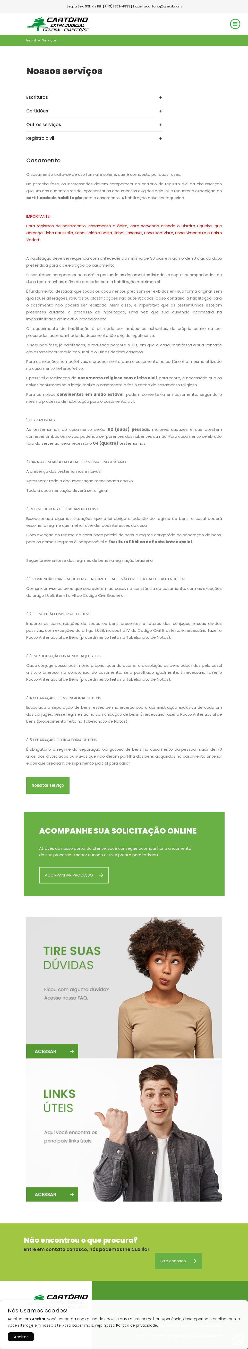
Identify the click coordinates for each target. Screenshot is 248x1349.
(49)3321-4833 (117, 6)
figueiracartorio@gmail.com (157, 6)
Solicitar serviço (48, 785)
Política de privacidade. (137, 1325)
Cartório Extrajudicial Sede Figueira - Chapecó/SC (57, 24)
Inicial (31, 40)
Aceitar (21, 1336)
